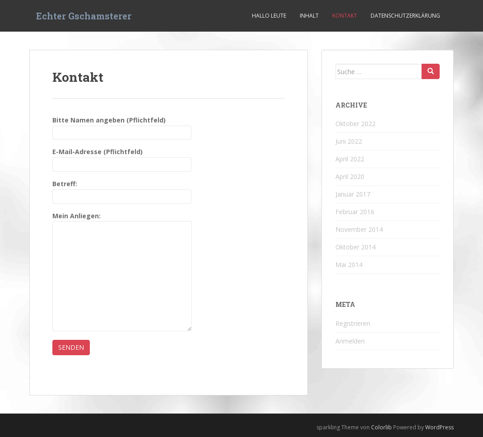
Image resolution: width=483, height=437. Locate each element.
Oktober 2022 (355, 123)
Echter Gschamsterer (83, 16)
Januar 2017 (352, 194)
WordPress (439, 427)
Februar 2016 (354, 211)
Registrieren (352, 323)
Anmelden (350, 341)
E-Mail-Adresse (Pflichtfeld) (121, 158)
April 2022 (349, 159)
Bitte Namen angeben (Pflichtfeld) (121, 126)
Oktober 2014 (355, 247)
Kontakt (344, 15)
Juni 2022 (348, 141)
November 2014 (359, 229)
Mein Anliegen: (122, 221)
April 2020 (349, 176)
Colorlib (381, 427)
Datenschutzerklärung (405, 15)
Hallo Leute (269, 15)
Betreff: (121, 190)
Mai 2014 (348, 264)
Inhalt (309, 15)
